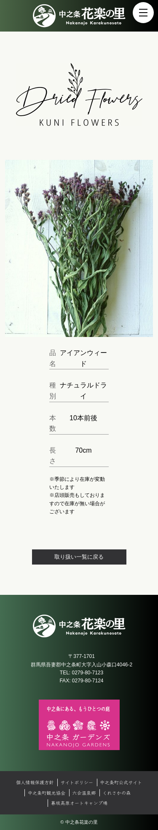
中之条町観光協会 (47, 792)
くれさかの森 (116, 792)
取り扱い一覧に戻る (79, 557)
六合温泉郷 (84, 792)
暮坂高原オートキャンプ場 (79, 802)
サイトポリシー (76, 782)
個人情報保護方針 (35, 782)
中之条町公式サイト (121, 782)
